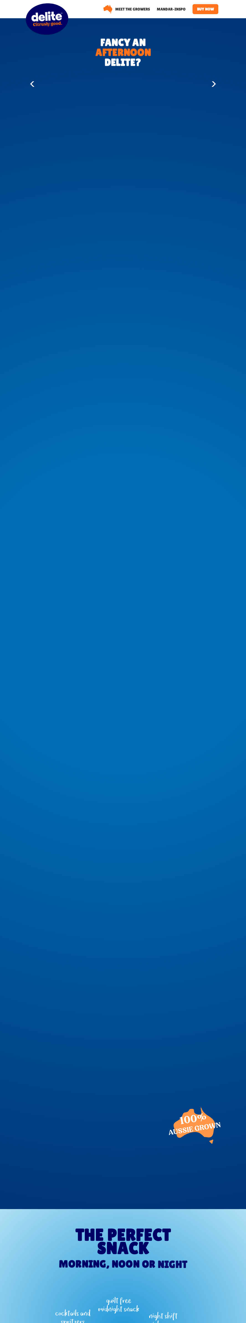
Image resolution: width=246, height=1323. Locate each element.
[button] (33, 84)
